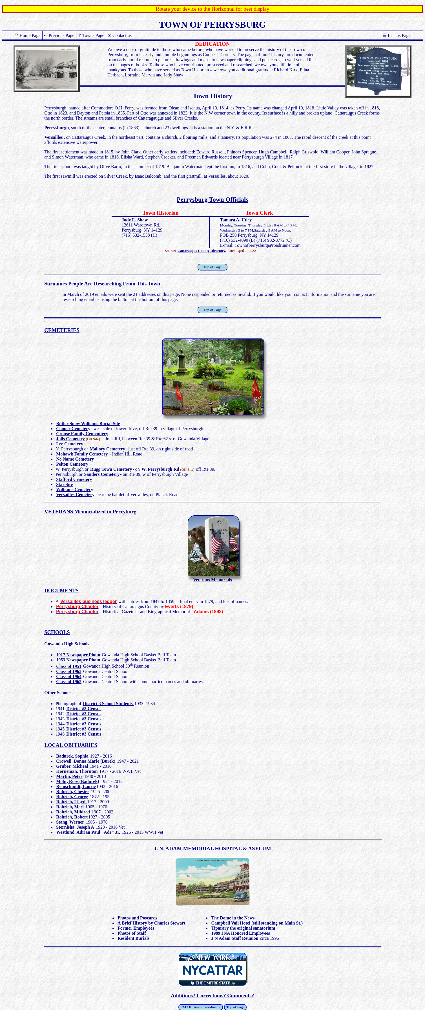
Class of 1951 (68, 666)
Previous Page (61, 35)
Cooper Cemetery (73, 428)
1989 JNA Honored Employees (240, 933)
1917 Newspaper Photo (78, 654)
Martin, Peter (69, 776)
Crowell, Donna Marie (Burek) (86, 761)
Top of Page (212, 267)
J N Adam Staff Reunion (234, 938)
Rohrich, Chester (72, 791)
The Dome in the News (232, 918)
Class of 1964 (68, 676)
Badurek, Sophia (72, 756)
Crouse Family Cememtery (82, 433)
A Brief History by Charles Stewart (151, 923)
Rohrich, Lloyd (71, 801)
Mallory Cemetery (107, 448)
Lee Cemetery (69, 443)
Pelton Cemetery (72, 464)
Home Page (29, 35)
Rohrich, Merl (70, 806)
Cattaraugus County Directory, (202, 250)
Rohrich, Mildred (73, 811)
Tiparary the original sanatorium (243, 928)
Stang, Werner (70, 822)
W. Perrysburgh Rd (160, 469)
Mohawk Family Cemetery (82, 454)
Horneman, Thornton (77, 771)
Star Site (64, 484)
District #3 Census (83, 708)
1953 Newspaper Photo (78, 659)
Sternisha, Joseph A (75, 827)
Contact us (122, 35)
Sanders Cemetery (101, 474)
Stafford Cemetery (74, 479)
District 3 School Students (108, 703)
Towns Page (93, 35)
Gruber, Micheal (72, 766)
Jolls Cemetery (70, 438)
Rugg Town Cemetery (111, 469)
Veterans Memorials (212, 579)
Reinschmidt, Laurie (76, 786)
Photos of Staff (132, 933)
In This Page (399, 35)
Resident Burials (133, 938)
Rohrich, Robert (72, 817)
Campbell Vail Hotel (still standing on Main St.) (257, 923)
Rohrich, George (72, 796)
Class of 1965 (68, 681)
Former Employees (136, 928)
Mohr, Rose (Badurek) (77, 781)
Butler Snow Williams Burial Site (88, 423)
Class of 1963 (68, 671)
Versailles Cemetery (75, 494)
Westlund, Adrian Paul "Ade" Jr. (88, 832)
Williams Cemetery (74, 489)
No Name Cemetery (75, 459)
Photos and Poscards (137, 918)
